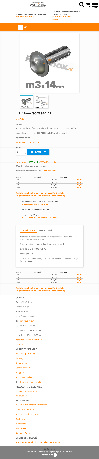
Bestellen (38, 152)
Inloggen (20, 372)
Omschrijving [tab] (28, 230)
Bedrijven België (26, 437)
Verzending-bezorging (25, 353)
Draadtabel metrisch (25, 409)
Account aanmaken (24, 377)
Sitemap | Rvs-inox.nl (25, 433)
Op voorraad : (22, 162)
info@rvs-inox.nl (27, 321)
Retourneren (21, 363)
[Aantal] (20, 152)
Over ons (20, 344)
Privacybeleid (21, 395)
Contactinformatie (24, 367)
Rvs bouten (21, 419)
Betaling (19, 358)
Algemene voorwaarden (26, 391)
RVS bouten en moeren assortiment (31, 404)
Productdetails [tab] (46, 230)
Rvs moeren (21, 423)
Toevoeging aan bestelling (31, 382)
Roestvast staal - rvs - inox (27, 414)
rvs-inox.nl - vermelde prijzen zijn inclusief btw (49, 451)
